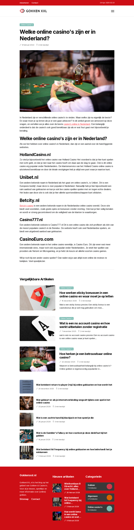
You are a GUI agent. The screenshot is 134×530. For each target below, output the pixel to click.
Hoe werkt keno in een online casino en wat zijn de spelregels (72, 514)
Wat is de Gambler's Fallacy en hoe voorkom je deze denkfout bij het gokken (71, 434)
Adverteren (24, 3)
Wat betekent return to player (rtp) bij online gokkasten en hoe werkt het (74, 385)
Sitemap (24, 499)
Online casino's (27, 25)
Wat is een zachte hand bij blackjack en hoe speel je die (65, 418)
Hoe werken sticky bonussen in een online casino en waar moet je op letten (86, 294)
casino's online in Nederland (77, 124)
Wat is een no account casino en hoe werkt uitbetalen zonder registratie (84, 325)
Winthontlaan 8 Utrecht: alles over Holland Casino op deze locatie (72, 486)
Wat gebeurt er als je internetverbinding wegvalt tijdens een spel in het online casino (73, 401)
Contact (35, 3)
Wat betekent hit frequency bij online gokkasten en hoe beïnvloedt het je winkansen (74, 450)
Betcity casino (26, 206)
